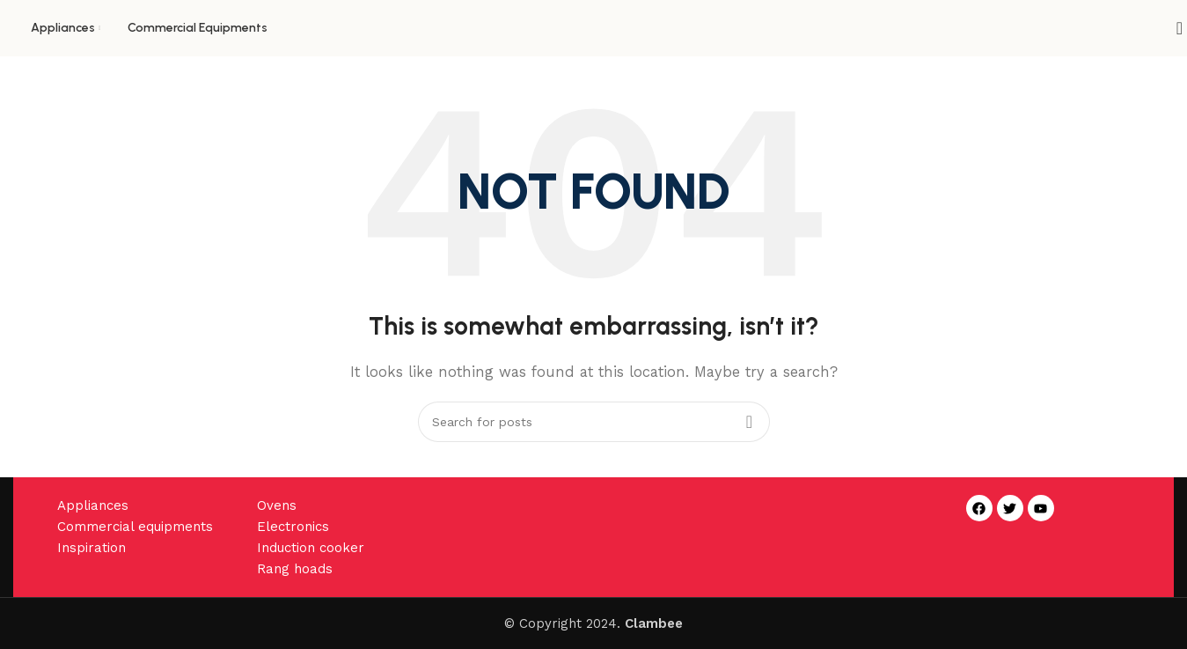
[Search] (1174, 28)
